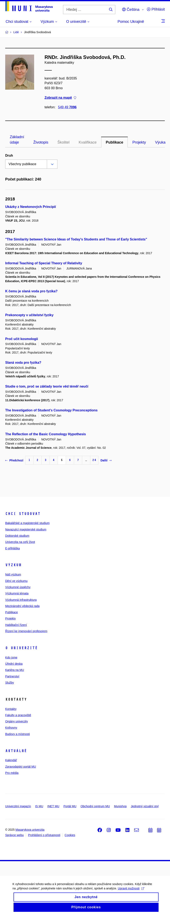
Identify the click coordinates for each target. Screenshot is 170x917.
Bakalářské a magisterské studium (27, 523)
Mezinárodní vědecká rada (22, 606)
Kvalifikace (88, 142)
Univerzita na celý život (20, 542)
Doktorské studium (17, 535)
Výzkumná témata (17, 593)
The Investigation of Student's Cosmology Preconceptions (51, 410)
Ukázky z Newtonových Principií (30, 207)
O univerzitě (21, 648)
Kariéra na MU (14, 670)
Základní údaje (17, 139)
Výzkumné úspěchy (17, 587)
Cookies (70, 835)
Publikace (114, 142)
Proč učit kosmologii (21, 339)
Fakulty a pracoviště (18, 715)
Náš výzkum (13, 574)
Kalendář (11, 760)
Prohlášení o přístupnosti (44, 835)
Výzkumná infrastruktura (21, 599)
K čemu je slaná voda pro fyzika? (31, 291)
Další (106, 460)
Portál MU (69, 806)
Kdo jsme (11, 657)
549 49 (67, 107)
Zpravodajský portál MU (20, 766)
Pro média (12, 772)
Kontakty (10, 709)
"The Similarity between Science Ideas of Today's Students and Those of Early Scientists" (76, 239)
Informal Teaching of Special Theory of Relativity (43, 263)
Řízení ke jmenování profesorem (26, 631)
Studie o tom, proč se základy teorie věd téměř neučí (46, 386)
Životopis (40, 142)
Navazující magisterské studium (25, 529)
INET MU (53, 806)
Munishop (120, 806)
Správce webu (14, 835)
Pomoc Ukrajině (131, 22)
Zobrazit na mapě (60, 97)
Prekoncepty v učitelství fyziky (29, 315)
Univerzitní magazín (18, 806)
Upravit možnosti (131, 890)
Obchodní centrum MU (95, 806)
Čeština (130, 9)
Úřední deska (13, 663)
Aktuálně (16, 751)
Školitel (63, 142)
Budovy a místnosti (17, 734)
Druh (9, 155)
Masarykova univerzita (29, 829)
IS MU (39, 806)
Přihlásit (156, 9)
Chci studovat (22, 513)
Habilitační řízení (16, 625)
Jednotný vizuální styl (145, 806)
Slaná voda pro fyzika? (23, 362)
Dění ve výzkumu (16, 581)
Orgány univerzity (16, 721)
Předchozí (14, 460)
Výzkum (13, 565)
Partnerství (12, 676)
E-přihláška (12, 548)
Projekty (139, 142)
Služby (9, 682)
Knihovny (11, 727)
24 (94, 460)
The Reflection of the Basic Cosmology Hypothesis (45, 434)
